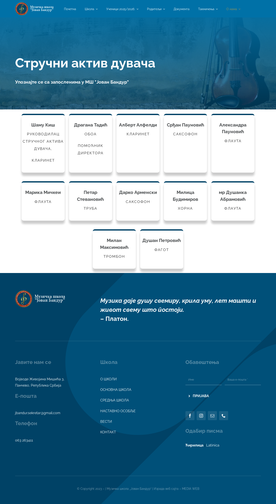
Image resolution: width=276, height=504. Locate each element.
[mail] (212, 415)
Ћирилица (194, 445)
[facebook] (189, 415)
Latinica (212, 445)
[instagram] (201, 415)
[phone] (223, 415)
